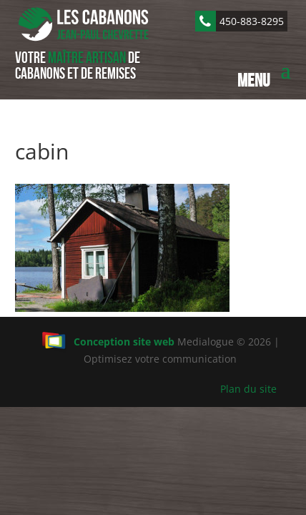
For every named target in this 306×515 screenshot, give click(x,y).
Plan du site (248, 389)
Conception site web (107, 341)
